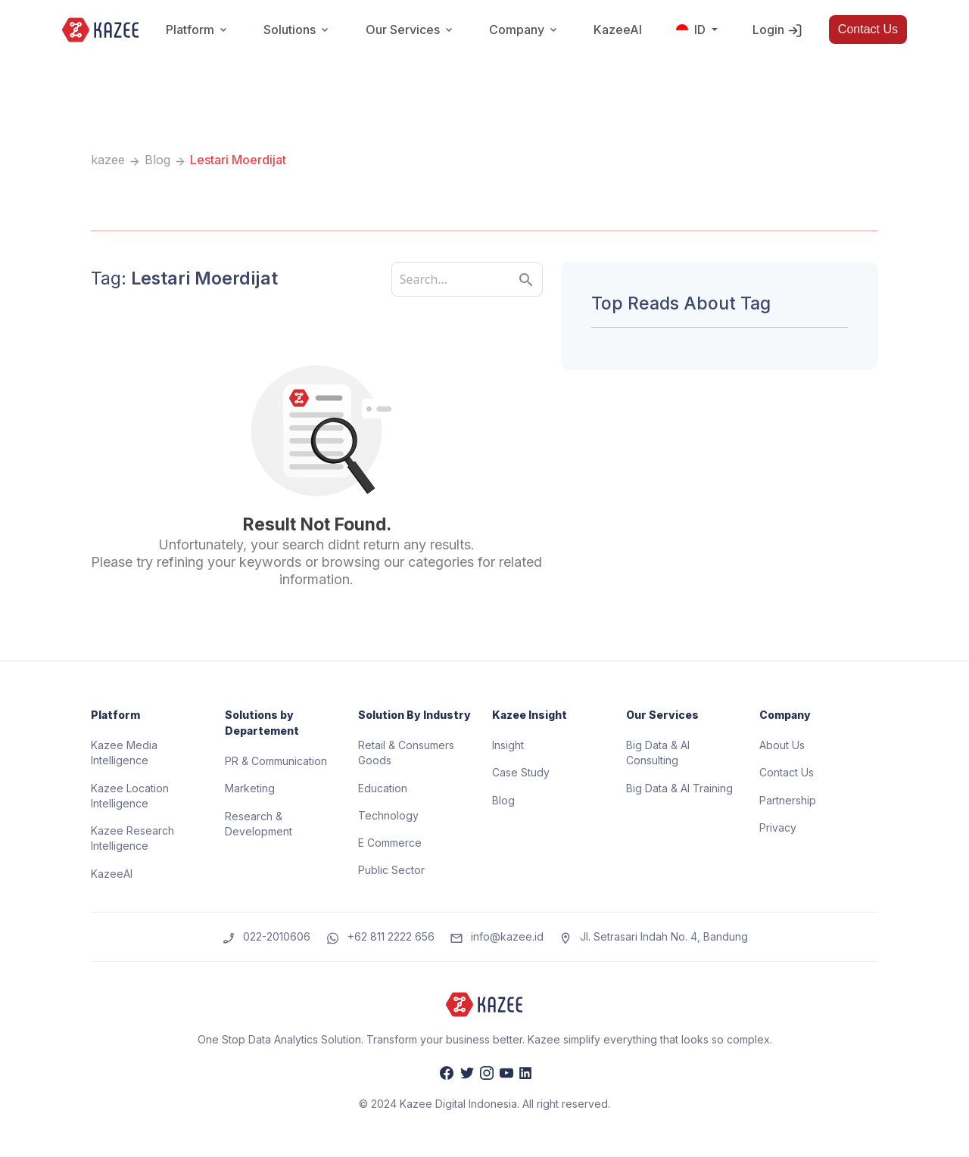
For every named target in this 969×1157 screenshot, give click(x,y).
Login (777, 30)
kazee (108, 159)
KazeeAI (618, 29)
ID (692, 29)
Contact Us (868, 29)
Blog (157, 159)
